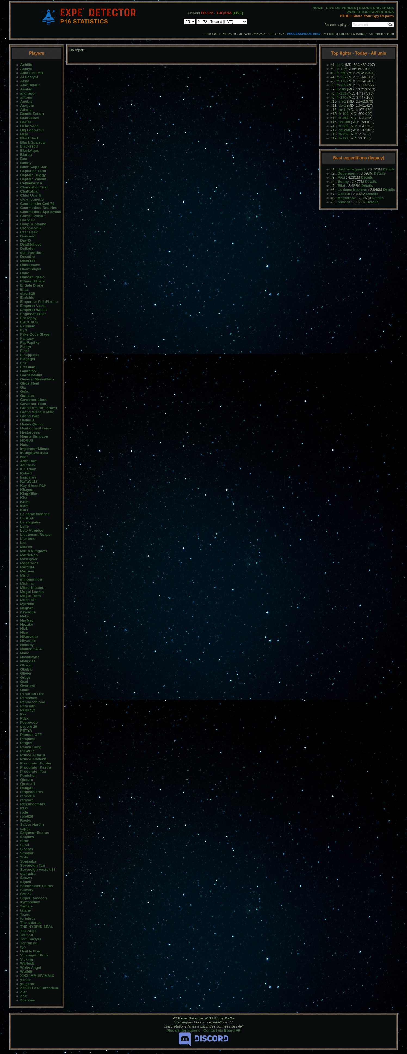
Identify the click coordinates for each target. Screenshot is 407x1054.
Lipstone (27, 539)
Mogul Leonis (32, 592)
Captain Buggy (33, 175)
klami (24, 506)
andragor (28, 93)
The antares (30, 923)
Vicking (26, 959)
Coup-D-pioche (33, 224)
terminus (27, 918)
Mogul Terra (30, 596)
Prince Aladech (33, 759)
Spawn (26, 878)
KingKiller (28, 494)
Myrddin (27, 604)
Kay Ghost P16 (33, 485)
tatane (25, 910)
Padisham (28, 698)
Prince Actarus (33, 755)
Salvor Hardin (32, 825)
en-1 (342, 101)
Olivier (26, 673)
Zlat (23, 992)
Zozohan (27, 1000)
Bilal (24, 134)
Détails (389, 169)
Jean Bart (28, 461)
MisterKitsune (32, 588)
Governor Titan (33, 404)
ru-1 (341, 110)
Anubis (26, 101)
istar (24, 457)
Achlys (26, 69)
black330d (29, 146)
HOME (317, 8)
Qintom (26, 780)
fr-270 (341, 97)
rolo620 (26, 816)
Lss (23, 543)
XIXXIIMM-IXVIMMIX (37, 976)
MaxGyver (29, 559)
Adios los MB (31, 73)
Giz (23, 387)
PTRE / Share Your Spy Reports (367, 16)
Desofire (27, 257)
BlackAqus (29, 150)
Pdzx (24, 718)
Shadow (27, 837)
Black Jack (29, 138)
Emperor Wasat (33, 310)
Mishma (27, 583)
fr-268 (343, 118)
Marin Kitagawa (33, 551)
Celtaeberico (31, 183)
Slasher (26, 849)
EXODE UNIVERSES (376, 8)
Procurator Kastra (35, 767)
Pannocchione (32, 702)
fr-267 (341, 77)
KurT (24, 510)
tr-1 (339, 69)
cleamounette (32, 199)
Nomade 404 (31, 649)
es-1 (340, 65)
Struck (25, 894)
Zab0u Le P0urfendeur (39, 988)
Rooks (25, 820)
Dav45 (25, 240)
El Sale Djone (31, 285)
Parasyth (27, 706)
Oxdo (24, 690)
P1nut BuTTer (32, 694)
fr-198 (343, 114)
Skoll (24, 845)
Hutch (25, 445)
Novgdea (27, 661)
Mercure (27, 567)
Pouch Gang (31, 747)
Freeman (27, 367)
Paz (23, 714)
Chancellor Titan (34, 187)
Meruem (27, 571)
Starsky (26, 890)
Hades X (27, 420)
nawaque (28, 612)
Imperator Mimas (34, 449)
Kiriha (25, 502)
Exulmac (27, 326)
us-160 (344, 122)
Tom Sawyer (30, 939)
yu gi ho (27, 984)
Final (24, 351)
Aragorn (27, 105)
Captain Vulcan (33, 179)
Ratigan (26, 788)
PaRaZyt (27, 710)
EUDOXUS (29, 322)
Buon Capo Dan (33, 167)
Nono (24, 653)
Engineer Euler (33, 314)
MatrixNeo (29, 555)
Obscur (26, 665)
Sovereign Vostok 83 (37, 869)
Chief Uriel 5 (30, 195)
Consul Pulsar (32, 216)
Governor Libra (33, 400)
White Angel (30, 967)
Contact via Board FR (221, 1030)
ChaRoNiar (29, 191)
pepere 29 (28, 726)
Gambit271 (29, 371)
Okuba (25, 669)
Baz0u (25, 122)
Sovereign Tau (32, 865)
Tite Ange (28, 931)
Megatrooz (29, 563)
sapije (25, 829)
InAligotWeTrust (34, 453)
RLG (24, 808)
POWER (27, 751)
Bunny (25, 163)
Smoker (26, 853)
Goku (24, 391)
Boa (23, 159)
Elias (24, 289)
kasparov (28, 477)
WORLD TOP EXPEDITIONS (370, 12)
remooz (26, 800)
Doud (24, 273)
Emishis (27, 298)
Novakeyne (29, 657)
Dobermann (30, 265)
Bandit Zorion (32, 114)
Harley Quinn (31, 424)
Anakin (26, 89)
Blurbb (26, 155)
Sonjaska (28, 861)
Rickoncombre (32, 804)
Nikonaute (29, 637)
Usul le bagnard (351, 169)
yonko (25, 980)
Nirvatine (28, 641)
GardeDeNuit (31, 375)
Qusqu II (27, 784)
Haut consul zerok (35, 428)
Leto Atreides (31, 530)
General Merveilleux (37, 379)
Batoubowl (29, 118)
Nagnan (26, 608)
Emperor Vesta (32, 306)
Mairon (26, 547)
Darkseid (27, 236)
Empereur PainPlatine (39, 302)
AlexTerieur (30, 85)
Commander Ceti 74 (37, 204)
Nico (24, 632)
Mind (24, 575)
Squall (25, 882)
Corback (27, 220)
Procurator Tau (33, 771)
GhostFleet (29, 383)
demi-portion (31, 253)
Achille (26, 65)
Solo (24, 857)
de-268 (344, 130)
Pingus (26, 743)
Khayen (26, 490)
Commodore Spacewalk (40, 212)
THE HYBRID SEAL (36, 927)
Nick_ (25, 628)
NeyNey (26, 620)
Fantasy (27, 338)
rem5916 (27, 796)
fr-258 (343, 134)
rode (24, 812)
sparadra (27, 874)
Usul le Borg (31, 951)
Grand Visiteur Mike (37, 412)
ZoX (23, 996)
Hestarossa (30, 432)
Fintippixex (29, 355)
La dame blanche (35, 514)
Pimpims (27, 739)
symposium (30, 902)
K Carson (28, 469)
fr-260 (341, 73)
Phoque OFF (31, 735)
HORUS (26, 440)
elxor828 (27, 293)
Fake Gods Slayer (35, 334)
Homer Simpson (34, 436)
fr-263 (341, 85)
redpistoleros (31, 792)
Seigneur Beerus (34, 833)
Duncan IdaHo (32, 277)
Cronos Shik (31, 228)
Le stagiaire (30, 522)
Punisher (28, 775)
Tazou (25, 914)
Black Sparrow (32, 142)
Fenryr (25, 347)
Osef (24, 682)
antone (26, 97)
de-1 (342, 105)
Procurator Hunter (35, 763)
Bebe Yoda (29, 126)
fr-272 (343, 138)
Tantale (26, 906)
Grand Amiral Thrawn (38, 408)
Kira (23, 498)
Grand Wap (29, 416)
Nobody (27, 645)
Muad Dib (28, 600)
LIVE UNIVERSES (341, 8)
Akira (24, 81)
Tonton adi (29, 943)
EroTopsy (28, 318)
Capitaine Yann (33, 171)
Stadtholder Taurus (36, 886)
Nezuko (26, 624)
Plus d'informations (183, 1030)
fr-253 (341, 93)
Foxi (23, 363)
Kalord (26, 473)
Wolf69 (26, 972)
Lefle (24, 526)
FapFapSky (29, 342)
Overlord (27, 686)
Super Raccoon (33, 898)
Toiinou (26, 935)
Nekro (25, 616)
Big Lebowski (32, 130)
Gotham (27, 396)
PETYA (26, 731)
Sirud (24, 841)
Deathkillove (31, 244)
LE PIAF (27, 518)
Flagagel (27, 359)
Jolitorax (27, 465)
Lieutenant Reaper (36, 534)
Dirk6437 (27, 261)
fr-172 (341, 81)
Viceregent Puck (34, 955)
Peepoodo (29, 722)
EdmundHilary (32, 281)
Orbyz (25, 677)
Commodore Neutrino (38, 208)
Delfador (27, 248)
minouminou (31, 579)
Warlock (27, 963)
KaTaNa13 (28, 481)
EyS (23, 330)
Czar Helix (29, 232)
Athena (26, 110)
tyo (23, 947)
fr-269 (343, 126)
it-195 (341, 89)
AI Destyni (29, 77)
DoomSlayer (30, 269)
